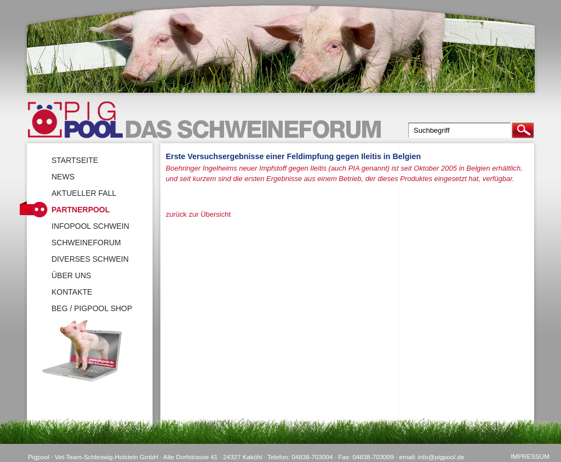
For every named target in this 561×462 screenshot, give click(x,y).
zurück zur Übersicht (198, 214)
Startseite (74, 160)
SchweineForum (86, 242)
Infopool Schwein (90, 226)
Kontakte (71, 292)
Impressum (530, 456)
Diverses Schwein (90, 259)
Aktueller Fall (83, 193)
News (63, 176)
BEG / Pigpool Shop (91, 308)
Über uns (71, 275)
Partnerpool (80, 209)
